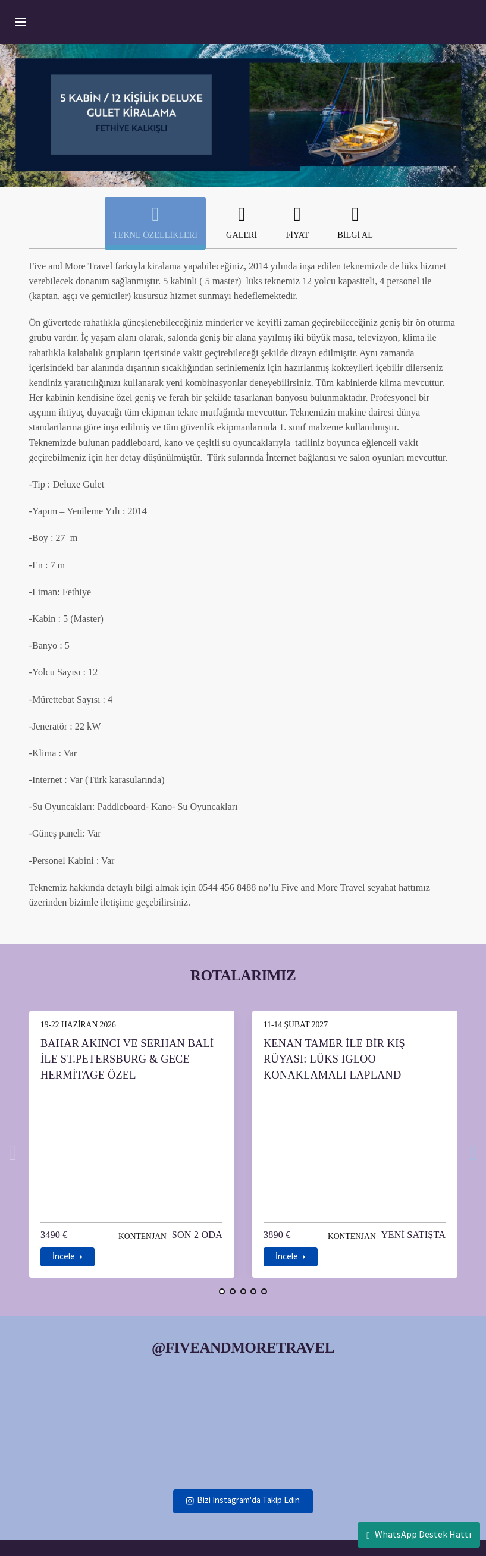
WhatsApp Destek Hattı (418, 1534)
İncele (62, 1240)
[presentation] (13, 1146)
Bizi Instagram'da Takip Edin (243, 1483)
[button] (223, 1275)
